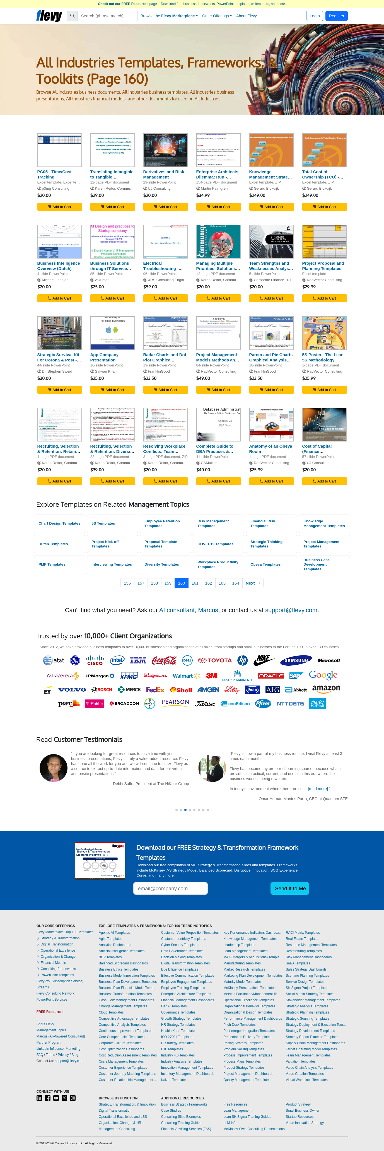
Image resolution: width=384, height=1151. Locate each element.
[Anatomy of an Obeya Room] (271, 424)
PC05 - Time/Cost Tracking (54, 174)
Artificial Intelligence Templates (121, 951)
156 (127, 583)
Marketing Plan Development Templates (252, 976)
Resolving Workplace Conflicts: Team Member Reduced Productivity (164, 454)
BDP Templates (110, 957)
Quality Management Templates (247, 1080)
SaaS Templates (298, 963)
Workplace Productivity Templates (217, 564)
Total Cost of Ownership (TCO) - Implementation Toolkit (320, 179)
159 (168, 583)
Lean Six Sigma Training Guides (247, 1117)
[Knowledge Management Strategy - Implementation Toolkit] (271, 150)
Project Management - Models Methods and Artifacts (218, 360)
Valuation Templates (301, 1061)
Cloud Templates (111, 1012)
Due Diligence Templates (179, 969)
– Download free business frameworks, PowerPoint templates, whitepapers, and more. (192, 4)
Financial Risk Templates (262, 523)
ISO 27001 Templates (177, 1037)
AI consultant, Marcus (188, 610)
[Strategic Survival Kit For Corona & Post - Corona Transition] (59, 333)
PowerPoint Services (52, 1000)
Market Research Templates (244, 969)
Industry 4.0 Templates (178, 1055)
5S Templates (103, 523)
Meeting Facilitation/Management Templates (253, 994)
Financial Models (51, 963)
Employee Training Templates (183, 988)
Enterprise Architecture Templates (186, 994)
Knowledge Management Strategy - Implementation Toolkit (271, 179)
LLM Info (229, 1123)
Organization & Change (56, 957)
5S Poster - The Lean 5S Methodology (323, 357)
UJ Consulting (159, 188)
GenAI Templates (174, 1006)
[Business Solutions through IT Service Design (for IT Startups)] (112, 242)
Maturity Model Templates (242, 982)
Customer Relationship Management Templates (128, 1080)
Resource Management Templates (311, 945)
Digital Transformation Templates (185, 963)
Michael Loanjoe (55, 280)
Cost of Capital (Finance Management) (317, 451)
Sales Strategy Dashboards (306, 969)
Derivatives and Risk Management (163, 174)
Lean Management (237, 1111)
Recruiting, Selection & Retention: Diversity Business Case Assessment (112, 454)
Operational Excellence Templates (248, 1000)
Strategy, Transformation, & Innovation (127, 1104)
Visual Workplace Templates (307, 1080)
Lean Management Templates (245, 951)
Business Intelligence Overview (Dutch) (58, 266)
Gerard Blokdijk (266, 188)
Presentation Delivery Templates (247, 1037)
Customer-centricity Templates (183, 939)
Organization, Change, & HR (120, 1123)
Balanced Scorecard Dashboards (123, 963)
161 (195, 583)
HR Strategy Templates (178, 1025)
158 (154, 583)
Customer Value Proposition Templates (190, 933)
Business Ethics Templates (119, 969)
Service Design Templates (305, 982)
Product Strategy (298, 1104)
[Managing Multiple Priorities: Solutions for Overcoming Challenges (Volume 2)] (218, 242)
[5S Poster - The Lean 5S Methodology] (324, 333)
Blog (75, 1055)
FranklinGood (159, 371)
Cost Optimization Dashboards (121, 1049)
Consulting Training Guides (181, 1123)
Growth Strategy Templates (181, 1018)
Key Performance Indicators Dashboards (253, 933)
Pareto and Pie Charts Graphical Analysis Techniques (271, 360)
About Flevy (246, 16)
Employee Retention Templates (162, 523)
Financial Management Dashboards (187, 1000)
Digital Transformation (55, 944)
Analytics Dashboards (115, 945)
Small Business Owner (303, 1111)
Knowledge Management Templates (324, 523)
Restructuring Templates (304, 951)
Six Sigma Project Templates (307, 988)
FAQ (40, 1055)
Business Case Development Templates (316, 564)
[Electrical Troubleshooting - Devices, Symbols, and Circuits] (165, 242)
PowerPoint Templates (55, 975)
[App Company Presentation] (112, 333)
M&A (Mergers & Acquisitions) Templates (253, 957)
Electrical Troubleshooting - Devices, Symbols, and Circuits (161, 271)
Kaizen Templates (174, 1080)
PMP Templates (51, 564)
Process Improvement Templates (247, 1055)
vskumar (102, 280)
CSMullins (209, 463)
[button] (176, 810)
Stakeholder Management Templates (313, 1000)
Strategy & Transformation (58, 938)
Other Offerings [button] (215, 16)
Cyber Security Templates (180, 945)
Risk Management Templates (213, 523)
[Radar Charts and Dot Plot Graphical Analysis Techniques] (165, 333)
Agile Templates (110, 939)
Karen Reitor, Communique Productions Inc (130, 188)
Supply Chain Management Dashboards (315, 1043)
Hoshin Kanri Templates (179, 1031)
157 (140, 583)
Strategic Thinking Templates (266, 544)
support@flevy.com (291, 610)
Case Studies (171, 1111)
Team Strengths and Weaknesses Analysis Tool (271, 268)
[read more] (318, 788)
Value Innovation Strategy (305, 1123)
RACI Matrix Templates (303, 933)
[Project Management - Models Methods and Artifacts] (218, 333)
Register (336, 15)
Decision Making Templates (181, 957)
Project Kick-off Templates (105, 544)
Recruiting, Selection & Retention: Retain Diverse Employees (58, 451)
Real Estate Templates (302, 939)
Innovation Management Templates (187, 1068)
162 (208, 583)
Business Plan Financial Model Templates (128, 988)
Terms (50, 1055)
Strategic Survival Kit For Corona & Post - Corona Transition (58, 360)
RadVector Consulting (324, 280)
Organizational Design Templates (247, 1012)
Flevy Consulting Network (55, 993)
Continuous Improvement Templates (125, 1031)
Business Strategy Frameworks (184, 1104)
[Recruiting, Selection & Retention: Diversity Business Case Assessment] (112, 424)
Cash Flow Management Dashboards (126, 1000)
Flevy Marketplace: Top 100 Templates (65, 932)
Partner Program (49, 1042)
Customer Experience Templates (123, 1068)
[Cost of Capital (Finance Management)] (324, 424)
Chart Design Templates (59, 523)
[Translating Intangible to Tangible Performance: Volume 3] (112, 150)
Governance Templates (178, 1012)
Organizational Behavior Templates (249, 1006)
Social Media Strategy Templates (310, 994)
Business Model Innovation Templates (127, 976)
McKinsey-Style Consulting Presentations (253, 1129)
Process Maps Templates (242, 1061)
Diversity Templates (161, 564)
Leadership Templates (239, 945)
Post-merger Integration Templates (249, 1031)
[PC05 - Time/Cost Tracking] (59, 150)
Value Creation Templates (305, 1074)
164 (235, 583)
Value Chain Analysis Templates (309, 1068)
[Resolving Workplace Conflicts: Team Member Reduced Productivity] (165, 424)
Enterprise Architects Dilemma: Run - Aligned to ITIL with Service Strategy (217, 179)
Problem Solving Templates (243, 1049)
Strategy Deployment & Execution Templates (317, 1025)
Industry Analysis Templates (181, 1061)
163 (222, 583)
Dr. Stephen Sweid (57, 371)
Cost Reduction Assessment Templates (128, 1055)
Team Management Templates (308, 1055)
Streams (43, 987)
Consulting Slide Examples (181, 1117)
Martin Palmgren (214, 188)
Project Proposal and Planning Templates (323, 266)
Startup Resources (299, 1117)
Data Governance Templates (182, 951)
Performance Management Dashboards (252, 1018)
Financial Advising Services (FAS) (186, 1129)
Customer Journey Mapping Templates (127, 1074)
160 (181, 583)
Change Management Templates (123, 1006)
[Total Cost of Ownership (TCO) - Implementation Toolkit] (324, 150)
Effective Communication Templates (187, 976)
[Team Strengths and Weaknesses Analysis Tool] (271, 242)
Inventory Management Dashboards (187, 1074)
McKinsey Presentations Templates (249, 988)
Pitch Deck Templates (239, 1025)
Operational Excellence (56, 950)
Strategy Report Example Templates (312, 1037)
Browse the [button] (168, 16)
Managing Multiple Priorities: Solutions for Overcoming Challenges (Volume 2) (218, 271)
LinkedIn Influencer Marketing (58, 1049)
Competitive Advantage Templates (124, 1018)
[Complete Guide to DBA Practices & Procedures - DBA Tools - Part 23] (218, 424)
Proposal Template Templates (160, 544)
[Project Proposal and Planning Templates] (324, 242)
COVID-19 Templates (215, 544)
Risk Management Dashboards (309, 957)
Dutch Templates (53, 544)
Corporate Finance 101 (272, 280)
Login (315, 15)
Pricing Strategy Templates (243, 1043)
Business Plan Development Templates (128, 982)
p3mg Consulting (55, 188)
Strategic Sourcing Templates (307, 1018)
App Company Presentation (104, 357)
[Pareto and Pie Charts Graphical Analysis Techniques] (271, 333)
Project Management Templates (321, 544)
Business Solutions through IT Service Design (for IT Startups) (109, 271)
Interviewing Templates (111, 564)
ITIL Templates (172, 1049)
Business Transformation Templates (125, 994)
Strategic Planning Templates (307, 1012)
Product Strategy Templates (243, 1068)
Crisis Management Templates (121, 1061)
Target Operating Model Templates (311, 1049)
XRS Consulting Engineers (169, 280)
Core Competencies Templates (121, 1037)
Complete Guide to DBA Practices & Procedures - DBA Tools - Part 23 (214, 454)
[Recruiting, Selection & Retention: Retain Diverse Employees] (59, 424)
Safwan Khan (106, 371)
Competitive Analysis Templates (122, 1025)
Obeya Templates (265, 564)
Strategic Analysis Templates (307, 1006)
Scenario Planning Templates (307, 976)
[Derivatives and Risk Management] (165, 150)
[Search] (107, 16)
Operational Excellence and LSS (123, 1117)
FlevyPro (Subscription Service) (60, 981)
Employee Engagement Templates (186, 982)
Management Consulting (117, 1129)
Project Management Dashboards (248, 1074)
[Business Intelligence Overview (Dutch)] (59, 242)
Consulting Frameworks (56, 969)
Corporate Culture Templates (120, 1043)
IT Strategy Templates (177, 1043)
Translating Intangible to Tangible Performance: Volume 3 (112, 179)
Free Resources (235, 1104)
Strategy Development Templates (310, 1031)
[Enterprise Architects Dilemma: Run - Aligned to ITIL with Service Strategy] (218, 150)
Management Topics (51, 1030)
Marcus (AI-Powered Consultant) (61, 1036)
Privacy (63, 1055)
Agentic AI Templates (114, 933)
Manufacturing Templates (242, 963)
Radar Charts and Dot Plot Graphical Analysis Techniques (164, 360)
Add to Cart (59, 207)
